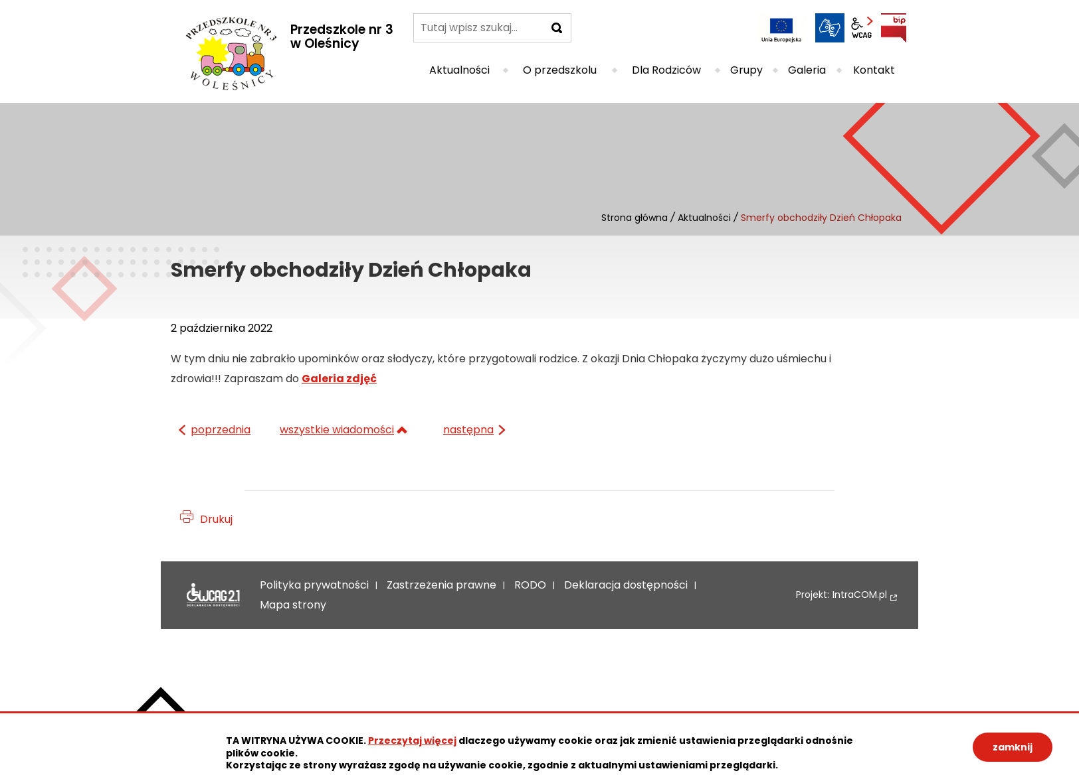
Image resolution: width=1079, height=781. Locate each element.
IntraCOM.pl (860, 595)
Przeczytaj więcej (412, 740)
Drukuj (216, 519)
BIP (893, 27)
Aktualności (704, 217)
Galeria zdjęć (339, 378)
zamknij (1012, 747)
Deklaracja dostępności (213, 595)
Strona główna (634, 217)
